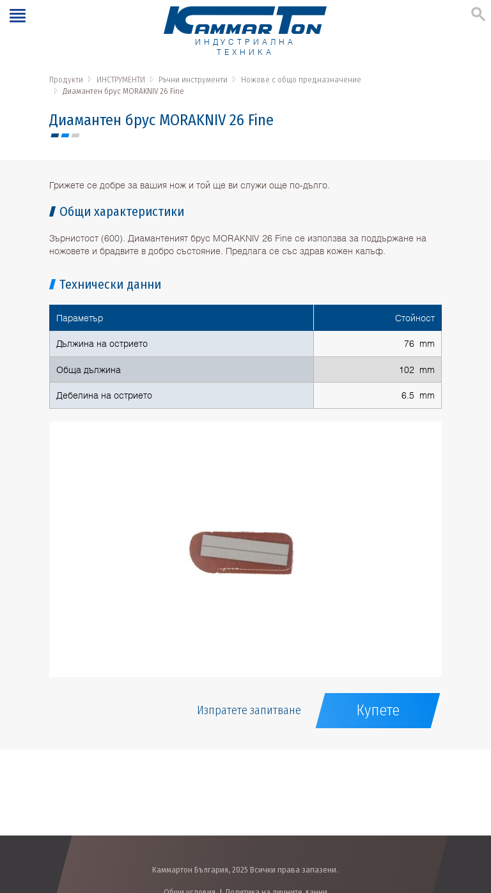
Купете (378, 710)
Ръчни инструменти (193, 79)
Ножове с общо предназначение (301, 79)
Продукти (66, 79)
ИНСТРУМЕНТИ (121, 79)
